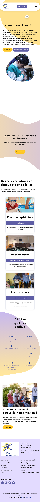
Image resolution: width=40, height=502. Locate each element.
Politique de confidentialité (28, 465)
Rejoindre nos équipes (6, 470)
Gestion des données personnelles (30, 472)
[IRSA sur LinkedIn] (9, 482)
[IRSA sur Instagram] (6, 482)
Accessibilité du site (26, 467)
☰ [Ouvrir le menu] (36, 6)
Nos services (4, 465)
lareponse (28, 497)
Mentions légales (25, 463)
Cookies (23, 470)
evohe (22, 497)
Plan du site (4, 475)
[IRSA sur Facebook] (2, 482)
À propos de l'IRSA (5, 463)
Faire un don (22, 6)
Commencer (7, 50)
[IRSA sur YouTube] (13, 482)
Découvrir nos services (21, 50)
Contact (3, 472)
